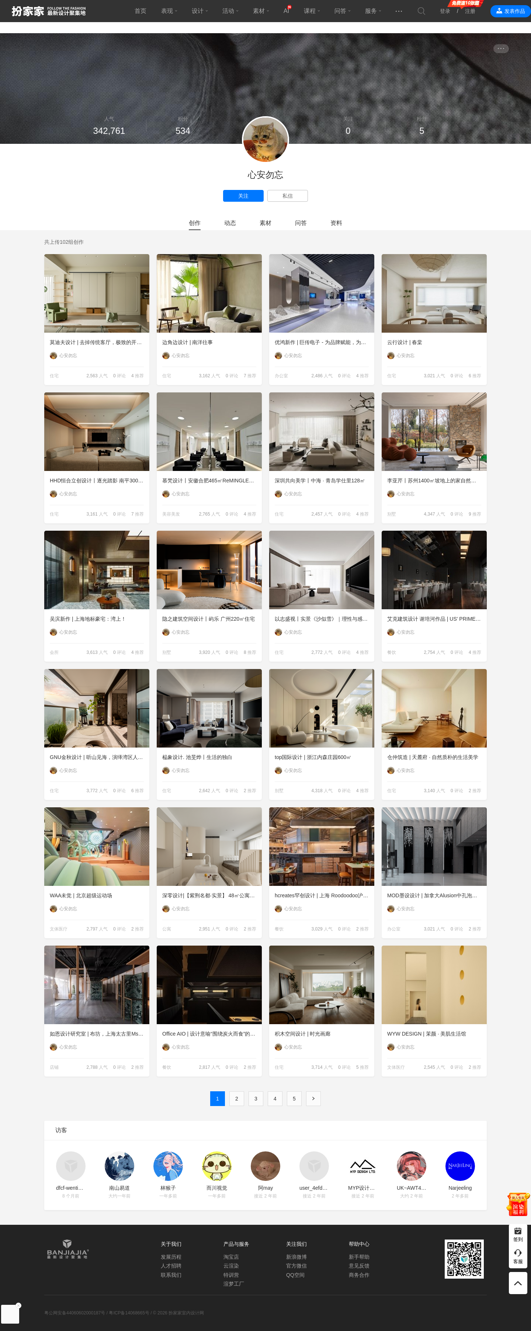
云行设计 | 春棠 (404, 342)
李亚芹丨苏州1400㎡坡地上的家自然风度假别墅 (437, 480)
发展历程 (171, 1257)
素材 (259, 11)
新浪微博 (296, 1257)
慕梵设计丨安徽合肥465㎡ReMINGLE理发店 (212, 480)
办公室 (281, 375)
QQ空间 (295, 1275)
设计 (198, 11)
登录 (445, 11)
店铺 (54, 1067)
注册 (470, 11)
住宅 (54, 375)
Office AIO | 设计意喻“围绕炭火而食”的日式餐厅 (212, 1034)
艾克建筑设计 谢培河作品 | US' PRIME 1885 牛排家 (437, 619)
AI (286, 11)
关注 (243, 196)
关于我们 (171, 1244)
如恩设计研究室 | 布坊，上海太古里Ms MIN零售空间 (99, 1034)
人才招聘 (171, 1266)
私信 (287, 196)
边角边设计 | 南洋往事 (187, 342)
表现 (167, 11)
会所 (54, 652)
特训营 (231, 1275)
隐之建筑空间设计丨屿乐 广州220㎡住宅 (208, 619)
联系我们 (171, 1275)
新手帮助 (359, 1257)
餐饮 (391, 652)
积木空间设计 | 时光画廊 (302, 1034)
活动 (228, 11)
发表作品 (514, 11)
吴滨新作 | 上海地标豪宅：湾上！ (88, 619)
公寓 (166, 929)
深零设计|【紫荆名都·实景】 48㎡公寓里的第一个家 (212, 895)
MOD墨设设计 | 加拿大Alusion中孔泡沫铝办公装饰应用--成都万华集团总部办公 (437, 895)
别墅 (391, 514)
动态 (230, 223)
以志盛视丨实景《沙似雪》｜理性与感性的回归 (324, 619)
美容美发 (171, 514)
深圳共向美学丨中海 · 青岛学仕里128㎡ (320, 480)
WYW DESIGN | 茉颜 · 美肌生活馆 (426, 1034)
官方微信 (296, 1266)
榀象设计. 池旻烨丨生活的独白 (197, 757)
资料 (336, 223)
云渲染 (231, 1266)
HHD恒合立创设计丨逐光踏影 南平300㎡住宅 (99, 480)
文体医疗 (58, 929)
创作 (195, 223)
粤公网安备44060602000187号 (74, 1313)
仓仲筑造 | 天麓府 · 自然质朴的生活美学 (432, 757)
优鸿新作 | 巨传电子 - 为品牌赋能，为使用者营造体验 (324, 342)
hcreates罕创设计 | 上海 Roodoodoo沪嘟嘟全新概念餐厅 (324, 895)
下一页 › (313, 1098)
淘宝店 (231, 1257)
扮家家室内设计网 (49, 11)
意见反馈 (359, 1266)
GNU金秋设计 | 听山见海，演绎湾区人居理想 (99, 757)
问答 (340, 11)
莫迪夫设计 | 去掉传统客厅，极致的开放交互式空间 (99, 342)
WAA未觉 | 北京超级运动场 (81, 895)
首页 (140, 11)
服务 (371, 11)
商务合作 (359, 1275)
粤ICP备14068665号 (129, 1313)
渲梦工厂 (233, 1284)
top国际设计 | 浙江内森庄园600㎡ (313, 757)
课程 (310, 11)
